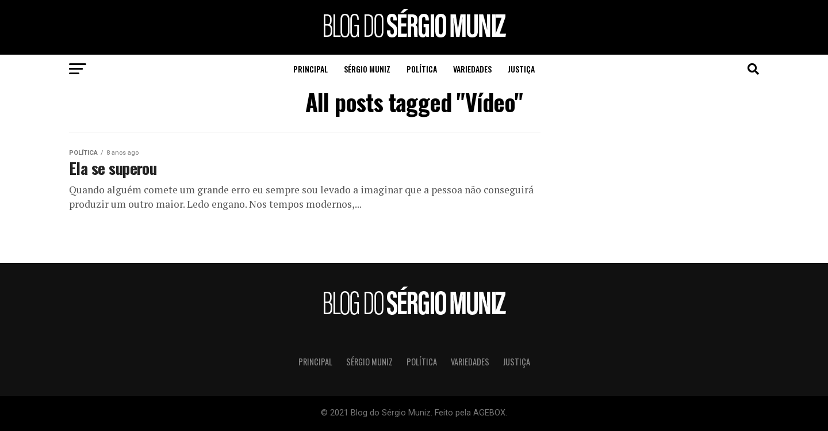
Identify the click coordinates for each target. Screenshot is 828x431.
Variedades (472, 69)
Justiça (521, 69)
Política (422, 69)
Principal (310, 69)
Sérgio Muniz (367, 69)
